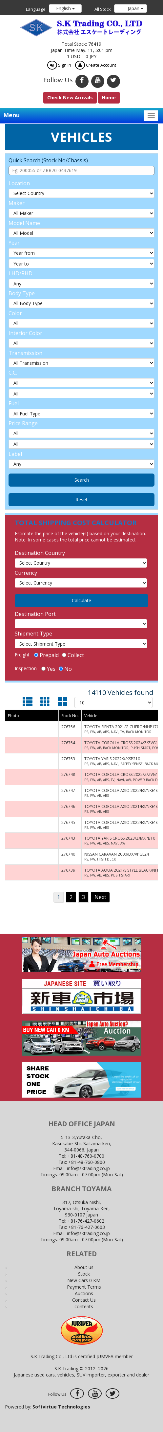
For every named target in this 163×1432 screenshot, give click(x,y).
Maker (17, 203)
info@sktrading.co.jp (88, 1168)
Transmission (25, 353)
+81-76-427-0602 (86, 1221)
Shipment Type (33, 633)
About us (83, 1267)
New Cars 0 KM (83, 1280)
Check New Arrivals (70, 97)
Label (15, 454)
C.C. (13, 372)
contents (83, 1306)
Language (36, 9)
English (65, 8)
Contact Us (84, 1300)
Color (15, 313)
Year (14, 242)
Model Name (24, 223)
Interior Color (25, 333)
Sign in (59, 65)
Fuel (14, 403)
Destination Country (40, 552)
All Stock (102, 9)
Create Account (95, 65)
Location (19, 183)
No (65, 668)
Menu (11, 115)
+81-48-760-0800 (86, 1162)
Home (109, 97)
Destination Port (35, 614)
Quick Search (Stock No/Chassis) (48, 160)
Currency (26, 572)
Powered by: (47, 1407)
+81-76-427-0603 (86, 1227)
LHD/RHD (20, 273)
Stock (84, 1274)
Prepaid (46, 655)
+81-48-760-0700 (86, 1156)
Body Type (22, 293)
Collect (73, 655)
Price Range (23, 423)
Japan (134, 8)
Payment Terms (84, 1287)
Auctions (84, 1293)
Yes (48, 668)
